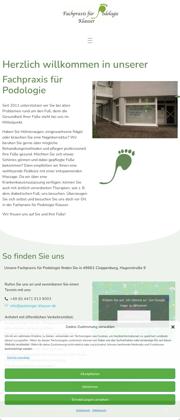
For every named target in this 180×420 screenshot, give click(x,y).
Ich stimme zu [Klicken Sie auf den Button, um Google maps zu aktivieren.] (134, 316)
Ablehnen (90, 386)
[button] (173, 326)
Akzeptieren (90, 373)
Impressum (83, 410)
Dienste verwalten (18, 357)
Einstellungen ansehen (90, 399)
